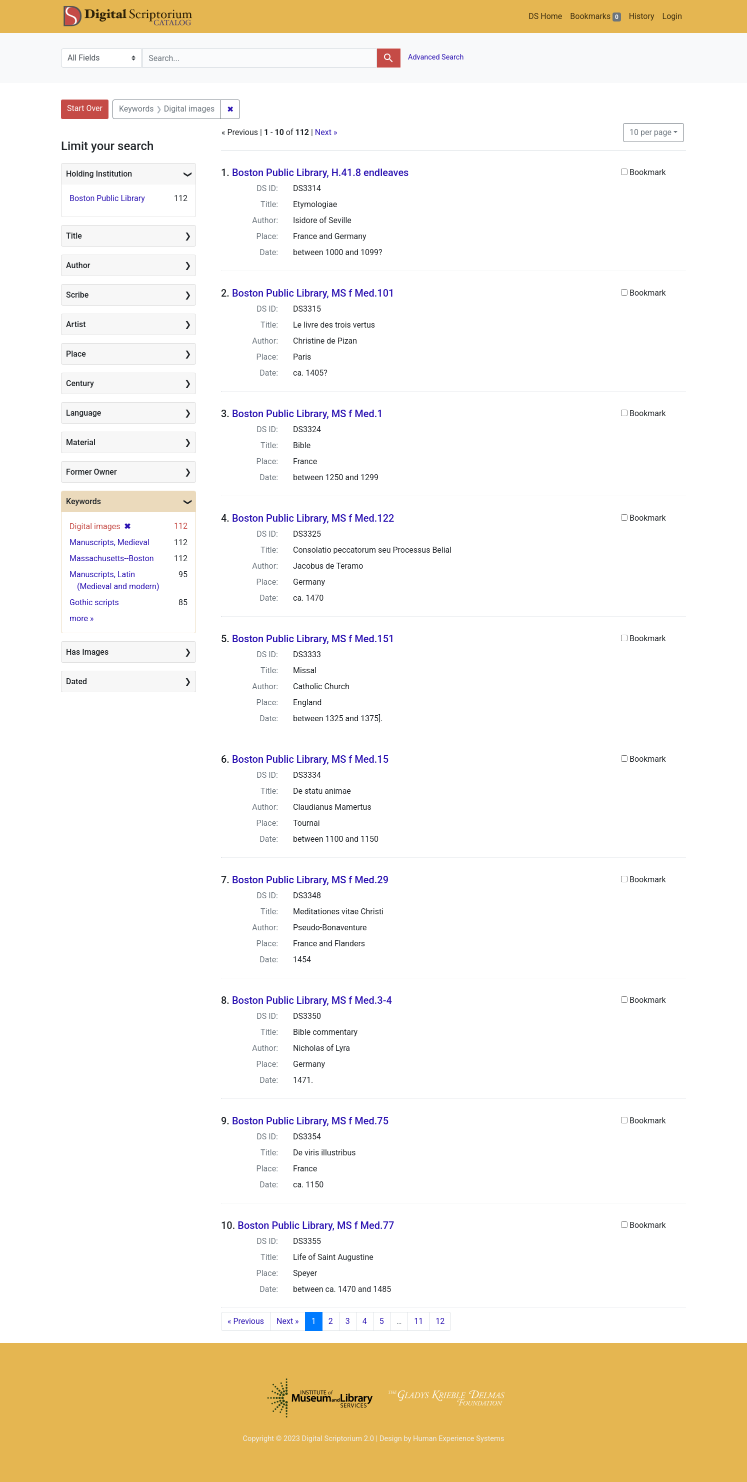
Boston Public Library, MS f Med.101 (313, 293)
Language (83, 413)
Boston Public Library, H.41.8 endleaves (320, 173)
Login (672, 16)
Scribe (77, 295)
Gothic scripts (94, 602)
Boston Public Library (107, 198)
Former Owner (91, 472)
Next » (326, 132)
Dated (76, 681)
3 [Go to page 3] (348, 1321)
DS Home (545, 16)
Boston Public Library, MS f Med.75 (310, 1121)
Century (80, 383)
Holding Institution (99, 174)
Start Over (84, 108)
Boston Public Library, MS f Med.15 (310, 759)
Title (74, 236)
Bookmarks (595, 17)
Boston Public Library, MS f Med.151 (313, 639)
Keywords (83, 501)
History (641, 16)
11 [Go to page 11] (418, 1321)
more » (82, 618)
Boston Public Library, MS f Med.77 (316, 1225)
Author (78, 265)
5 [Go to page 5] (382, 1321)
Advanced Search (435, 57)
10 (651, 131)
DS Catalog (136, 16)
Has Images (87, 652)
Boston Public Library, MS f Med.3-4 (312, 1000)
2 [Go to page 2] (330, 1321)
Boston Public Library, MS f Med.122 (313, 518)
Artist (76, 324)
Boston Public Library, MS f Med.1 (307, 414)
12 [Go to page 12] (440, 1321)
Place (76, 354)
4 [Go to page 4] (364, 1321)
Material (81, 442)
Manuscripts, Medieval (110, 542)
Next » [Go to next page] (287, 1321)
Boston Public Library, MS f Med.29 (310, 880)
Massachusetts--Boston (112, 558)
